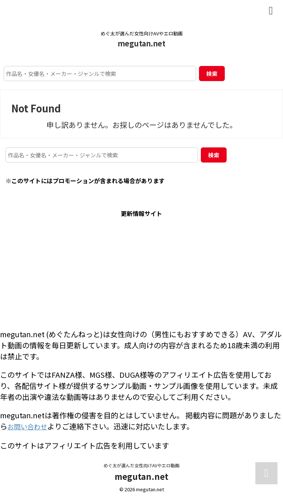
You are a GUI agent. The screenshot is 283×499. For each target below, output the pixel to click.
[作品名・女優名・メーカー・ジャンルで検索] (100, 73)
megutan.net (141, 43)
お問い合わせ (29, 426)
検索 (211, 73)
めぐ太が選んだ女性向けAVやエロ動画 (141, 464)
